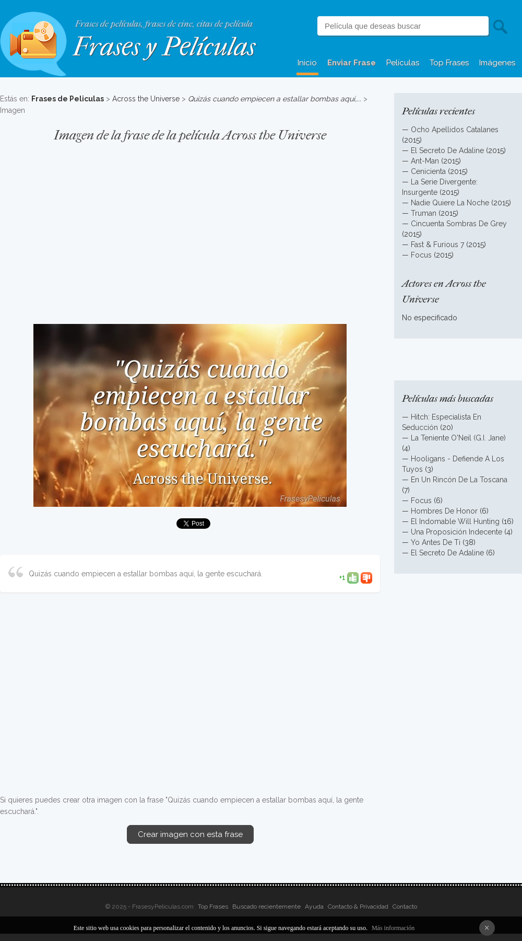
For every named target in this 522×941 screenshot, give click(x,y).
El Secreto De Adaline (447, 150)
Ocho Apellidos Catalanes (455, 129)
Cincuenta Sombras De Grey (459, 223)
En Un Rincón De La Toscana (459, 479)
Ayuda (314, 906)
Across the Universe (146, 99)
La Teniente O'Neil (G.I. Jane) (458, 438)
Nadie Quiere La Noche (450, 203)
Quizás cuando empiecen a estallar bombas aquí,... (274, 99)
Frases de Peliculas (67, 99)
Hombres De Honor (444, 511)
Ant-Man (425, 161)
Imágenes (497, 62)
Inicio (307, 62)
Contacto (405, 906)
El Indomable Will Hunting (455, 521)
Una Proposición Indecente (456, 532)
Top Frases (449, 62)
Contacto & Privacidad (358, 906)
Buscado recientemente (266, 906)
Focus (421, 255)
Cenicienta (428, 171)
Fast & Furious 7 (437, 244)
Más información (393, 928)
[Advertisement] (190, 228)
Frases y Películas (164, 46)
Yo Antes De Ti (435, 542)
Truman (423, 213)
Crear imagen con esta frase (190, 834)
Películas (402, 62)
